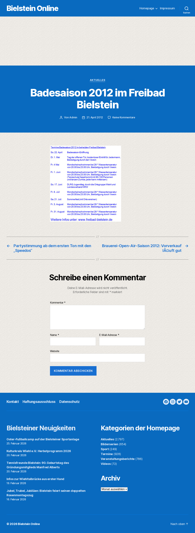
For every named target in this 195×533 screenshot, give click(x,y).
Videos (106, 463)
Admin (73, 117)
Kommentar (58, 302)
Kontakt (13, 401)
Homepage (146, 8)
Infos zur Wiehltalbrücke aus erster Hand (35, 479)
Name (54, 334)
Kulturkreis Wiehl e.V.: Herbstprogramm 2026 (39, 451)
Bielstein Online (32, 8)
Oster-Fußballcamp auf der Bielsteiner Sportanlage (43, 439)
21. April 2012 (95, 117)
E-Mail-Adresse (109, 334)
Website (54, 351)
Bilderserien (109, 444)
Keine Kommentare (123, 117)
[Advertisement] (97, 41)
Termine (107, 454)
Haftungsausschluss (39, 401)
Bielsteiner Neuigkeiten (41, 428)
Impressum (167, 8)
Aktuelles (97, 80)
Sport (105, 449)
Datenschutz (69, 401)
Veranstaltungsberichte (118, 458)
